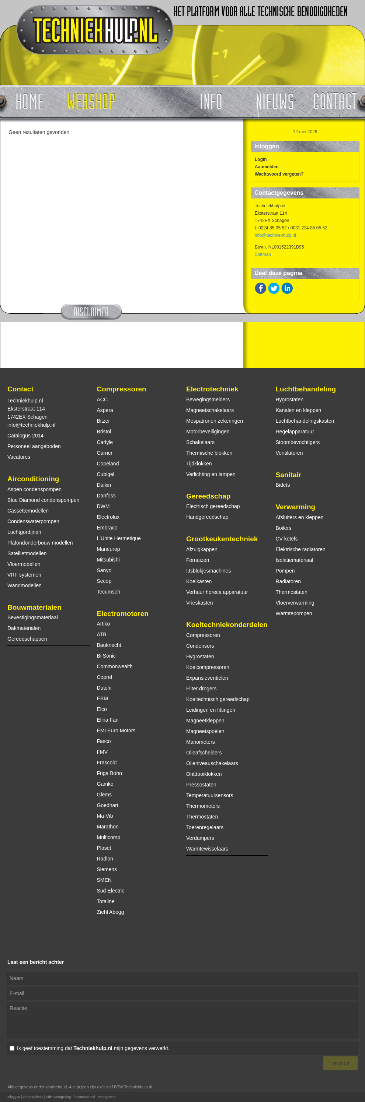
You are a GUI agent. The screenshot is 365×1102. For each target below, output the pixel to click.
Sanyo (104, 570)
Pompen (285, 571)
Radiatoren (288, 581)
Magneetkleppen (205, 720)
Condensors (200, 646)
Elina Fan (108, 720)
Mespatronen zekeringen (214, 421)
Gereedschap (208, 496)
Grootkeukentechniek (222, 539)
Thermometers (203, 806)
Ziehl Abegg (110, 912)
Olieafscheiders (204, 753)
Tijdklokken (199, 463)
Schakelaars (200, 442)
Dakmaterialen (24, 628)
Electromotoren (123, 613)
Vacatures (18, 457)
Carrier (105, 453)
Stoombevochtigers (298, 442)
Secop (104, 581)
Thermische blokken (209, 453)
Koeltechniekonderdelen (227, 625)
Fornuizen (197, 560)
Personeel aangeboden (34, 446)
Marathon (108, 827)
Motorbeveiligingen (208, 431)
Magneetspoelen (205, 731)
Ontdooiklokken (204, 774)
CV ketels (287, 539)
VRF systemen (24, 575)
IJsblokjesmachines (208, 571)
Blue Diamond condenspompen (43, 500)
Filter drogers (201, 688)
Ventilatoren (289, 453)
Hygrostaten (200, 656)
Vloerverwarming (295, 603)
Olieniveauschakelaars (212, 763)
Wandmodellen (24, 585)
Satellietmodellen (27, 553)
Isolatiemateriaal (294, 560)
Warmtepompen (294, 613)
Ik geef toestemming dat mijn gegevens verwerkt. (93, 1048)
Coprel (104, 677)
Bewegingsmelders (208, 399)
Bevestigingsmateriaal (32, 617)
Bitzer (103, 421)
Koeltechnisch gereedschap (218, 699)
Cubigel (105, 474)
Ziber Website (33, 1097)
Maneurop (108, 549)
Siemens (107, 869)
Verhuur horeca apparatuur (217, 592)
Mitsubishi (108, 560)
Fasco (104, 741)
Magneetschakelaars (210, 410)
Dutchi (104, 688)
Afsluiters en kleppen (300, 517)
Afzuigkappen (202, 549)
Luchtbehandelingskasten (305, 421)
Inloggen (13, 1097)
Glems (104, 795)
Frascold (107, 762)
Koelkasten (199, 581)
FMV (102, 752)
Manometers (200, 742)
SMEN (104, 880)
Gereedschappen (27, 639)
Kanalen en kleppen (298, 410)
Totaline (106, 901)
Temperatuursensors (209, 795)
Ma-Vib (105, 816)
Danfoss (106, 496)
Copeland (108, 463)
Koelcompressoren (207, 667)
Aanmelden (267, 166)
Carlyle (105, 442)
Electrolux (108, 517)
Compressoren (121, 389)
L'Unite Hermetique (119, 538)
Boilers (284, 528)
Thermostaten (202, 817)
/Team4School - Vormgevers (94, 1097)
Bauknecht (109, 645)
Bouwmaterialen (34, 607)
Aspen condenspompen (34, 489)
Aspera (105, 410)
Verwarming (296, 507)
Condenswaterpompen (33, 521)
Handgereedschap (207, 517)
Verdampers (200, 838)
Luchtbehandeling (306, 389)
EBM (102, 698)
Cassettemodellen (28, 511)
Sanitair (289, 475)
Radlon (105, 859)
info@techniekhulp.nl (275, 235)
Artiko (103, 624)
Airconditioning (33, 479)
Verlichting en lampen (211, 474)
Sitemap (263, 254)
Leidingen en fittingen (210, 710)
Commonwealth (115, 666)
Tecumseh (109, 592)
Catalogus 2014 (25, 436)
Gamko (105, 784)
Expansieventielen (207, 678)
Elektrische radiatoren (301, 549)
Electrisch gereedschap (213, 506)
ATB (102, 634)
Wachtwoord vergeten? (279, 174)
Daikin (104, 485)
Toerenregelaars (204, 827)
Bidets (283, 485)
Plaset (104, 848)
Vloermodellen (24, 564)
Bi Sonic (106, 656)
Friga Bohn (109, 773)
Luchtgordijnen (24, 532)
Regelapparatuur (295, 431)
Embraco (107, 528)
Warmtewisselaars (207, 849)
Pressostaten (201, 785)
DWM (103, 506)
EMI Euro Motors (116, 730)
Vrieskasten (199, 603)
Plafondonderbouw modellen (40, 543)
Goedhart (107, 805)
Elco (102, 709)
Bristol (104, 431)
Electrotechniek (212, 389)
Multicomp (109, 837)
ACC (102, 399)
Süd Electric (111, 891)
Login (261, 159)
